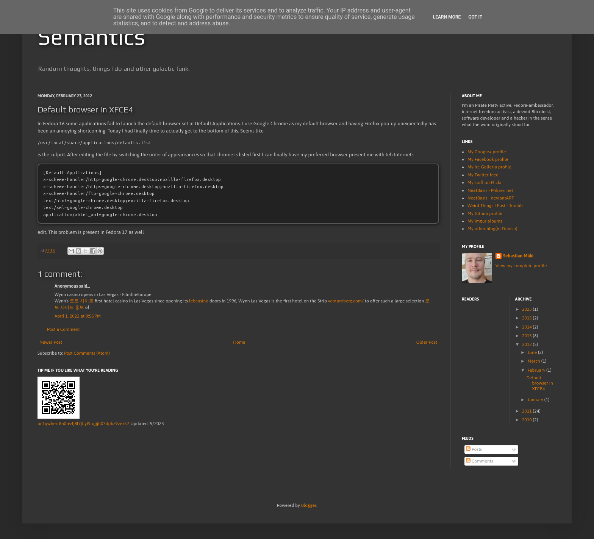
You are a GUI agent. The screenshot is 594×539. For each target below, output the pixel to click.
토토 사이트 (82, 301)
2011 (527, 411)
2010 (527, 419)
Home (239, 342)
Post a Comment (63, 329)
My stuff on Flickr (484, 182)
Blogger (308, 505)
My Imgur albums (484, 221)
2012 (527, 344)
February (536, 370)
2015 (527, 318)
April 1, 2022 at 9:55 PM (78, 316)
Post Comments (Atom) (87, 353)
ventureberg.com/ (346, 301)
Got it (475, 17)
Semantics (91, 36)
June (532, 352)
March (534, 361)
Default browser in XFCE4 (539, 383)
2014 (527, 327)
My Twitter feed (483, 175)
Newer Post (50, 342)
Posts (474, 449)
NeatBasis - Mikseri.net (490, 190)
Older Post (426, 342)
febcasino (198, 301)
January (535, 399)
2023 (527, 309)
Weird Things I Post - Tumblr (495, 205)
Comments (479, 461)
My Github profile (484, 213)
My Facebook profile (487, 159)
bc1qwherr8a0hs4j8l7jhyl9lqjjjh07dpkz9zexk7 (83, 423)
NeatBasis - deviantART (490, 198)
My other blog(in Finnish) (492, 228)
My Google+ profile (486, 151)
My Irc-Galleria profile (489, 167)
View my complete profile (521, 265)
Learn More (447, 17)
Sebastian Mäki (518, 256)
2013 (527, 335)
